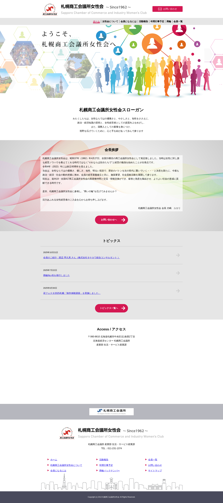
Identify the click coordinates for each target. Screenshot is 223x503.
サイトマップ (155, 470)
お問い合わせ (155, 465)
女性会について (110, 21)
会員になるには (129, 21)
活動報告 (143, 21)
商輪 (169, 21)
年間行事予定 (157, 21)
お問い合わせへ (109, 219)
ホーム (96, 21)
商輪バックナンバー (109, 470)
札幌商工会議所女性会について (66, 465)
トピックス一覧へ (109, 308)
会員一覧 (178, 21)
